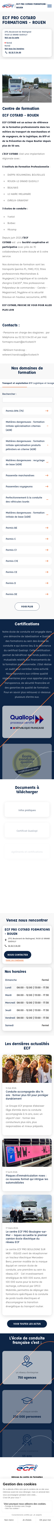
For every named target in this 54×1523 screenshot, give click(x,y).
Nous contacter (17, 954)
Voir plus (27, 606)
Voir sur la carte (12, 37)
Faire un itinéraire (15, 960)
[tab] (15, 383)
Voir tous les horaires (14, 48)
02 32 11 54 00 (15, 52)
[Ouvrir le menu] (49, 6)
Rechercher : (9, 393)
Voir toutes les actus (27, 1323)
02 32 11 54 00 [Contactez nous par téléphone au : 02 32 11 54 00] (14, 945)
